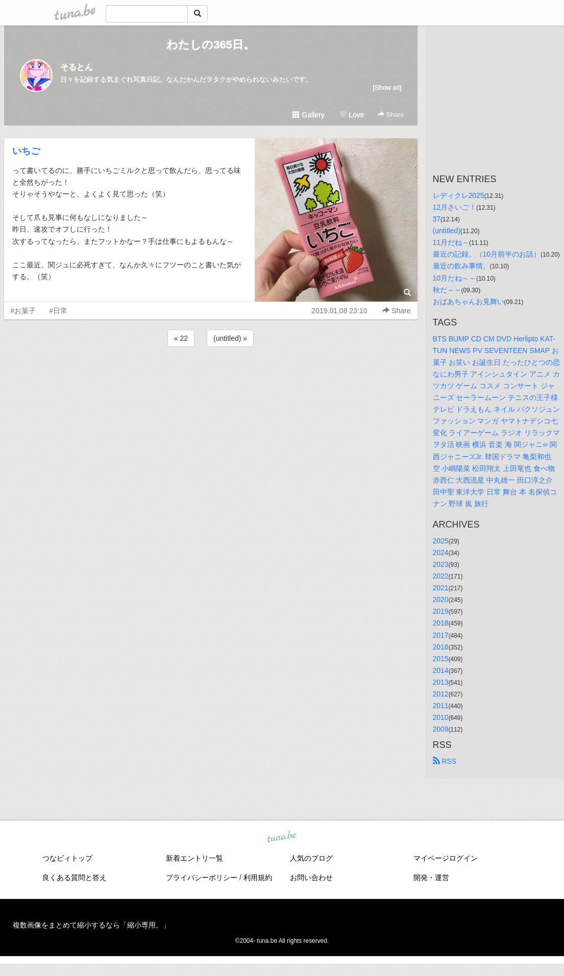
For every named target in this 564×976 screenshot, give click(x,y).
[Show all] (387, 87)
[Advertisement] (211, 376)
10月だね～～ (455, 278)
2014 (441, 670)
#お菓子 (23, 311)
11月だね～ (451, 242)
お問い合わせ (311, 877)
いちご (26, 151)
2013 (441, 682)
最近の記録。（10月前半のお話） (487, 254)
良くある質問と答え (74, 877)
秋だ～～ (447, 290)
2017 (441, 635)
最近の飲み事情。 (461, 266)
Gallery (308, 115)
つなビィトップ (67, 858)
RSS (445, 761)
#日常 (58, 311)
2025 (441, 541)
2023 (441, 564)
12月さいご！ (455, 207)
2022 (441, 576)
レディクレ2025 (458, 195)
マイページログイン (445, 858)
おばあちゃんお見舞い (468, 301)
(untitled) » (230, 338)
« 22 (181, 338)
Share (391, 114)
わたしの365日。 (210, 44)
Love (351, 115)
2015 (441, 659)
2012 (441, 694)
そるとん (76, 67)
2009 (441, 729)
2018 (441, 623)
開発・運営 (431, 877)
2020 (441, 599)
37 (437, 219)
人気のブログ (311, 858)
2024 (441, 552)
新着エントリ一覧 (194, 858)
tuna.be (282, 837)
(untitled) (446, 231)
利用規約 (257, 877)
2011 (441, 706)
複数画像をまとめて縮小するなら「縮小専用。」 (91, 925)
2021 (441, 588)
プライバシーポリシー (201, 877)
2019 (441, 611)
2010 (441, 717)
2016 (441, 647)
